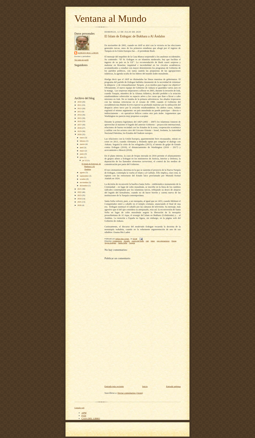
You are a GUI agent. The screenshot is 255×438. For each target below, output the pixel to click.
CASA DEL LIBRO (90, 418)
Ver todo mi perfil (81, 60)
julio (82, 157)
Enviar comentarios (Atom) (130, 393)
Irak (147, 241)
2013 (79, 111)
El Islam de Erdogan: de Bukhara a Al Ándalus (91, 166)
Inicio (145, 386)
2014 (79, 115)
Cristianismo (117, 241)
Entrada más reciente (114, 386)
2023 (79, 195)
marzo (82, 144)
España (127, 241)
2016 (79, 121)
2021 (79, 189)
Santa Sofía (122, 243)
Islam (153, 241)
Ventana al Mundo (110, 18)
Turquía (132, 243)
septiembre (84, 176)
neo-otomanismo (163, 241)
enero (82, 137)
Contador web (79, 408)
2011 (79, 105)
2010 (79, 102)
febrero (83, 141)
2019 (79, 131)
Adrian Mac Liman (88, 53)
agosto (83, 172)
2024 (79, 199)
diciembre (84, 185)
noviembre (84, 182)
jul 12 (84, 160)
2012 (79, 108)
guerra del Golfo (138, 241)
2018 (79, 128)
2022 (79, 192)
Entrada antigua (173, 386)
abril (82, 147)
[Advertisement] (142, 358)
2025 (79, 202)
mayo (82, 151)
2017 (79, 125)
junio (82, 154)
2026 (79, 205)
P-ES (83, 415)
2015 (79, 118)
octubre (83, 179)
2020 (79, 134)
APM (83, 412)
